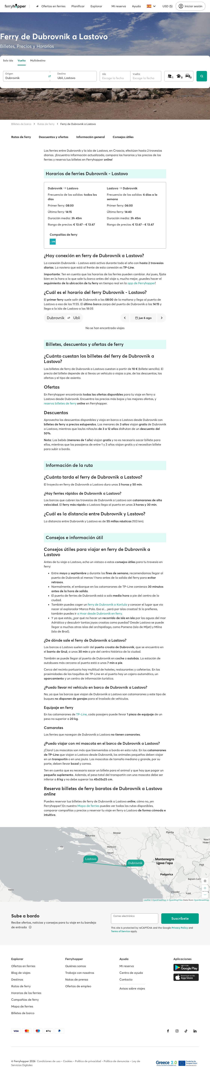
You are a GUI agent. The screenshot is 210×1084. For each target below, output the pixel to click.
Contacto (125, 979)
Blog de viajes (20, 973)
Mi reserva (119, 6)
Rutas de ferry (45, 124)
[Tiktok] (186, 1031)
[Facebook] (168, 1031)
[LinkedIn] (195, 1031)
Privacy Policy (180, 927)
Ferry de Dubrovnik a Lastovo (78, 124)
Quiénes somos (75, 966)
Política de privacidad (88, 1061)
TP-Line (81, 714)
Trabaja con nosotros (79, 973)
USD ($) (167, 6)
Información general (90, 137)
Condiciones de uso (48, 1061)
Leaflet (147, 900)
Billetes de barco (21, 124)
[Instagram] (177, 1031)
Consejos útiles (123, 137)
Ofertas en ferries (50, 6)
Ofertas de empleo (78, 986)
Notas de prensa (76, 979)
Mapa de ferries (88, 806)
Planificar (78, 6)
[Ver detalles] (30, 927)
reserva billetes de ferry (60, 403)
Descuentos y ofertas (53, 137)
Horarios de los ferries (26, 993)
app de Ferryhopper (141, 283)
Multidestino (37, 60)
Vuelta (22, 60)
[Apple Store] (186, 977)
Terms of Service (120, 931)
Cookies (67, 1061)
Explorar (96, 6)
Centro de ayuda (131, 973)
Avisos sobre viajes (132, 988)
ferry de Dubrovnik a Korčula (107, 604)
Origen (9, 73)
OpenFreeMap (159, 900)
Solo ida (8, 60)
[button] (68, 317)
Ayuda (136, 6)
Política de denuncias (116, 1061)
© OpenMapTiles (175, 900)
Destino (61, 73)
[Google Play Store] (186, 967)
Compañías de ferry (25, 999)
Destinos (17, 979)
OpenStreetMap (201, 900)
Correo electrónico (124, 916)
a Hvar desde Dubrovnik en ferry (99, 613)
